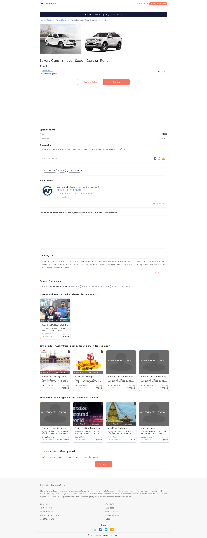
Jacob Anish (47, 71)
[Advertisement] (103, 107)
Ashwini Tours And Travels (69, 190)
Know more (160, 272)
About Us (44, 504)
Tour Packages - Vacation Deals (95, 286)
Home (42, 20)
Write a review (158, 204)
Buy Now (117, 82)
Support (110, 508)
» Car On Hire (74, 170)
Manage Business (158, 3)
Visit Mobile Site (47, 519)
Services (51, 20)
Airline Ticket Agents (50, 286)
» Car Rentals (50, 170)
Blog (108, 519)
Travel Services (63, 20)
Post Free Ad (46, 508)
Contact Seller (90, 82)
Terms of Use (112, 511)
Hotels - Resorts (70, 286)
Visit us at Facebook (49, 515)
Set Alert (103, 464)
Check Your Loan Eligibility (103, 14)
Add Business (46, 511)
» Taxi (62, 170)
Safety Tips (111, 504)
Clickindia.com (96, 535)
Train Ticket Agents (122, 286)
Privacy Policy (112, 515)
